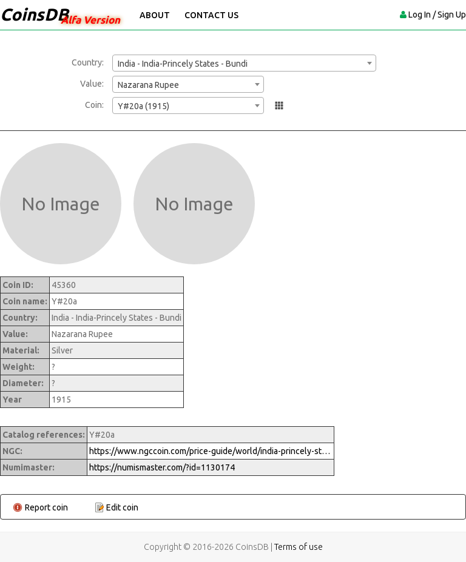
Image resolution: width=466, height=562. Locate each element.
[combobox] (244, 63)
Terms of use (298, 547)
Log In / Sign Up (437, 14)
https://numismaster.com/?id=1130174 (162, 467)
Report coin (46, 507)
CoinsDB (34, 14)
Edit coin (122, 507)
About (155, 15)
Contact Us (211, 15)
